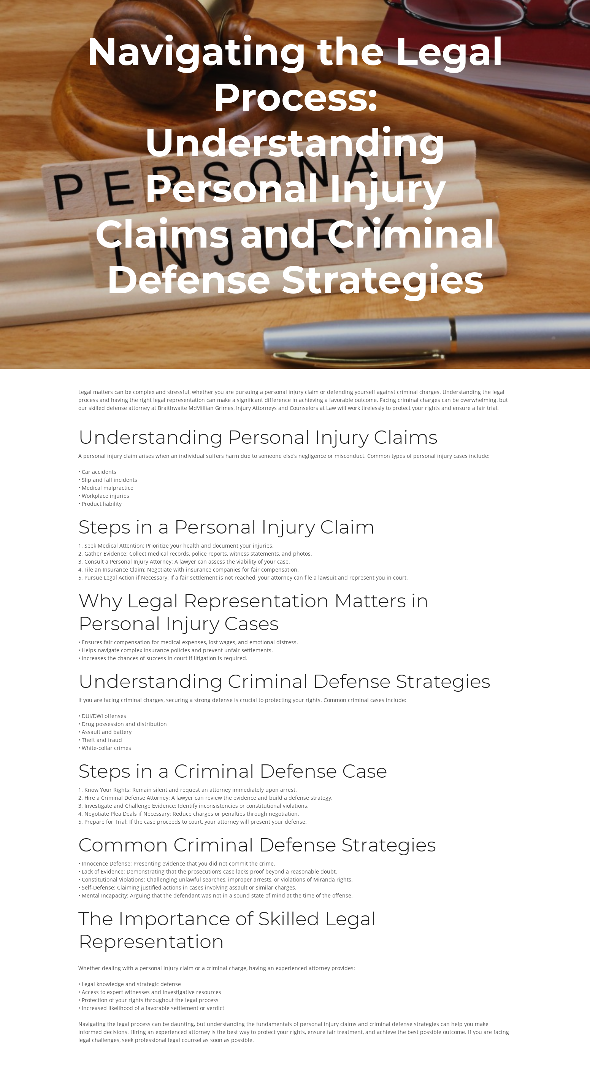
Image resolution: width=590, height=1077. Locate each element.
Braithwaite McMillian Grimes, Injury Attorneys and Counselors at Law (247, 407)
